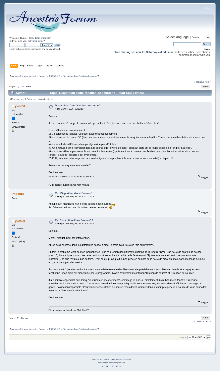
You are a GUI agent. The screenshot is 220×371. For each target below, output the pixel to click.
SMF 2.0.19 (97, 359)
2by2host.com (103, 363)
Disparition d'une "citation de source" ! (78, 105)
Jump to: (183, 337)
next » (208, 82)
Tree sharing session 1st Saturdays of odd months (146, 52)
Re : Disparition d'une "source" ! (74, 193)
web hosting (113, 363)
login (37, 38)
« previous (199, 82)
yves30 (20, 106)
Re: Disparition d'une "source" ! (74, 220)
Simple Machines (123, 359)
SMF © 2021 (109, 359)
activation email (35, 41)
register (47, 38)
